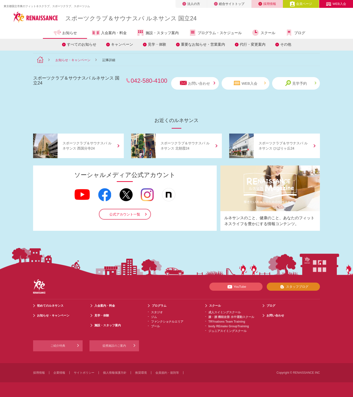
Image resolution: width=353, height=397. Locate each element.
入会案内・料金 (109, 33)
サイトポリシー (84, 372)
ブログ (295, 32)
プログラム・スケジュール (215, 32)
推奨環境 (141, 372)
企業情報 (59, 372)
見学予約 (300, 83)
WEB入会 (336, 4)
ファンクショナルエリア (167, 321)
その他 (285, 44)
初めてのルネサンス (50, 305)
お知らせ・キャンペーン (72, 60)
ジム (154, 317)
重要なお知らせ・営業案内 (203, 44)
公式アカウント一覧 (124, 214)
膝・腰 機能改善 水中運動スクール (231, 317)
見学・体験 (157, 44)
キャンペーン (122, 44)
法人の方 (191, 4)
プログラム (159, 305)
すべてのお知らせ (81, 44)
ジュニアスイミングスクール (227, 331)
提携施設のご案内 (114, 345)
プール (155, 326)
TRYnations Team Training (226, 321)
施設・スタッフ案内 (158, 32)
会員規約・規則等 (167, 372)
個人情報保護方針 (114, 372)
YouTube (236, 287)
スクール (263, 32)
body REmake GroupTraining (228, 326)
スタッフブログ (293, 287)
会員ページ (301, 3)
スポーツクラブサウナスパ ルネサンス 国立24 (131, 18)
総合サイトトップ (229, 4)
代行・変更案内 (252, 44)
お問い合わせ (197, 83)
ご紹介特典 (57, 345)
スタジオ (157, 312)
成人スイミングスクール (224, 312)
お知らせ (65, 32)
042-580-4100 (149, 80)
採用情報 (267, 4)
